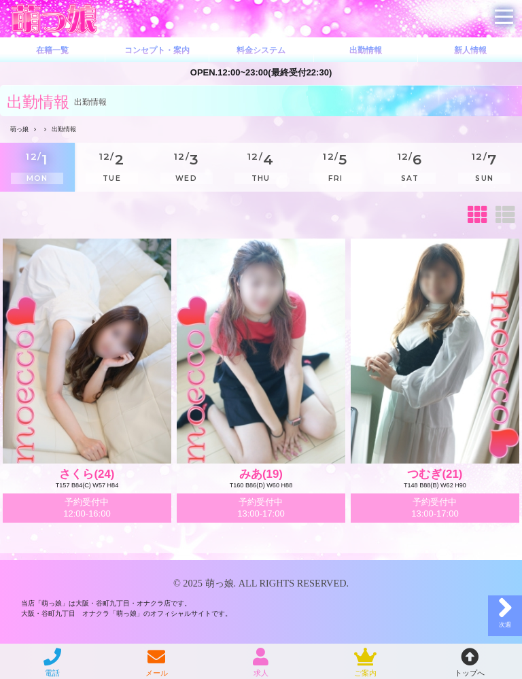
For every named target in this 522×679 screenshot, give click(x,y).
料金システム (261, 50)
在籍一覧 (52, 50)
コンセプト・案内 (157, 50)
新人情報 (470, 50)
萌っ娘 (219, 583)
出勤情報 (365, 50)
